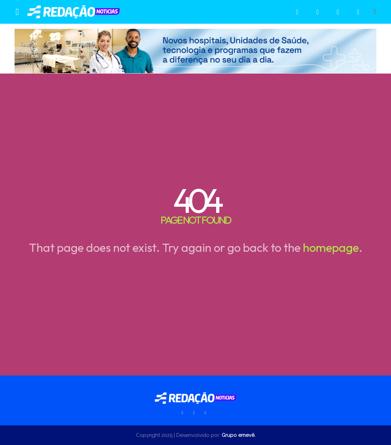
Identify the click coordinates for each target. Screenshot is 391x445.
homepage (331, 247)
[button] (375, 11)
